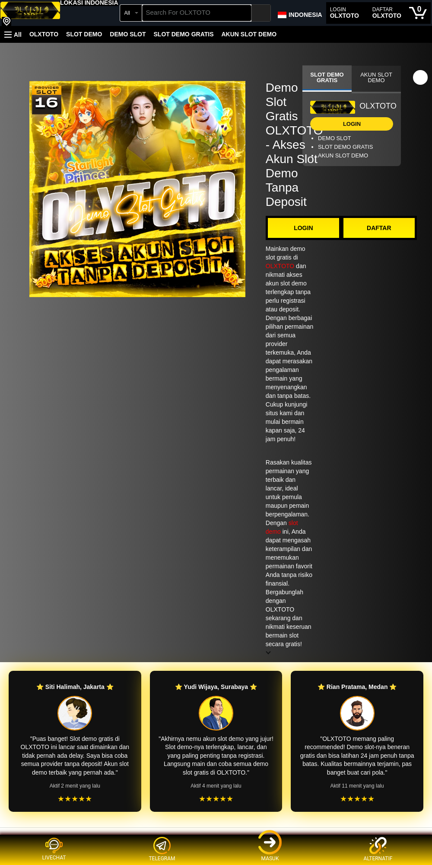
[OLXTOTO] (30, 14)
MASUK (270, 849)
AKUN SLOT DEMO (248, 34)
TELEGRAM (162, 849)
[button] (89, 2)
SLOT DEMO (84, 34)
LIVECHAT (54, 849)
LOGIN (303, 227)
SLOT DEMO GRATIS (184, 34)
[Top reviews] (216, 835)
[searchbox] (196, 13)
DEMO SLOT (128, 34)
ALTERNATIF (378, 849)
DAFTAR (379, 227)
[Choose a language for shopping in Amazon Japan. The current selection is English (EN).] (299, 13)
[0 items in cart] (418, 13)
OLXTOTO (43, 34)
